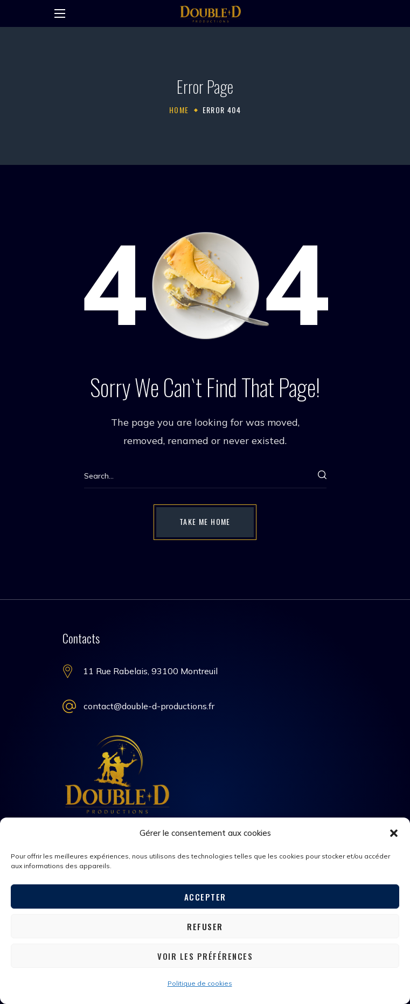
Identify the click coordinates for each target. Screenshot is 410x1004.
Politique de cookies (200, 983)
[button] (393, 833)
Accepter (205, 897)
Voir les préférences (205, 956)
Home (179, 109)
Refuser (205, 926)
